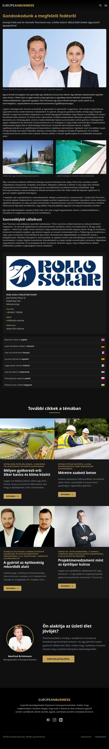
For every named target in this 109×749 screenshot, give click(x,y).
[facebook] (48, 720)
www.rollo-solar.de (15, 328)
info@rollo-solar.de (15, 320)
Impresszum (86, 737)
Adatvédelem (100, 737)
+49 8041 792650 (14, 312)
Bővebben (12, 496)
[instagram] (54, 720)
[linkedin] (61, 720)
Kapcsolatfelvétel (58, 659)
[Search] (100, 5)
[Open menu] (104, 5)
